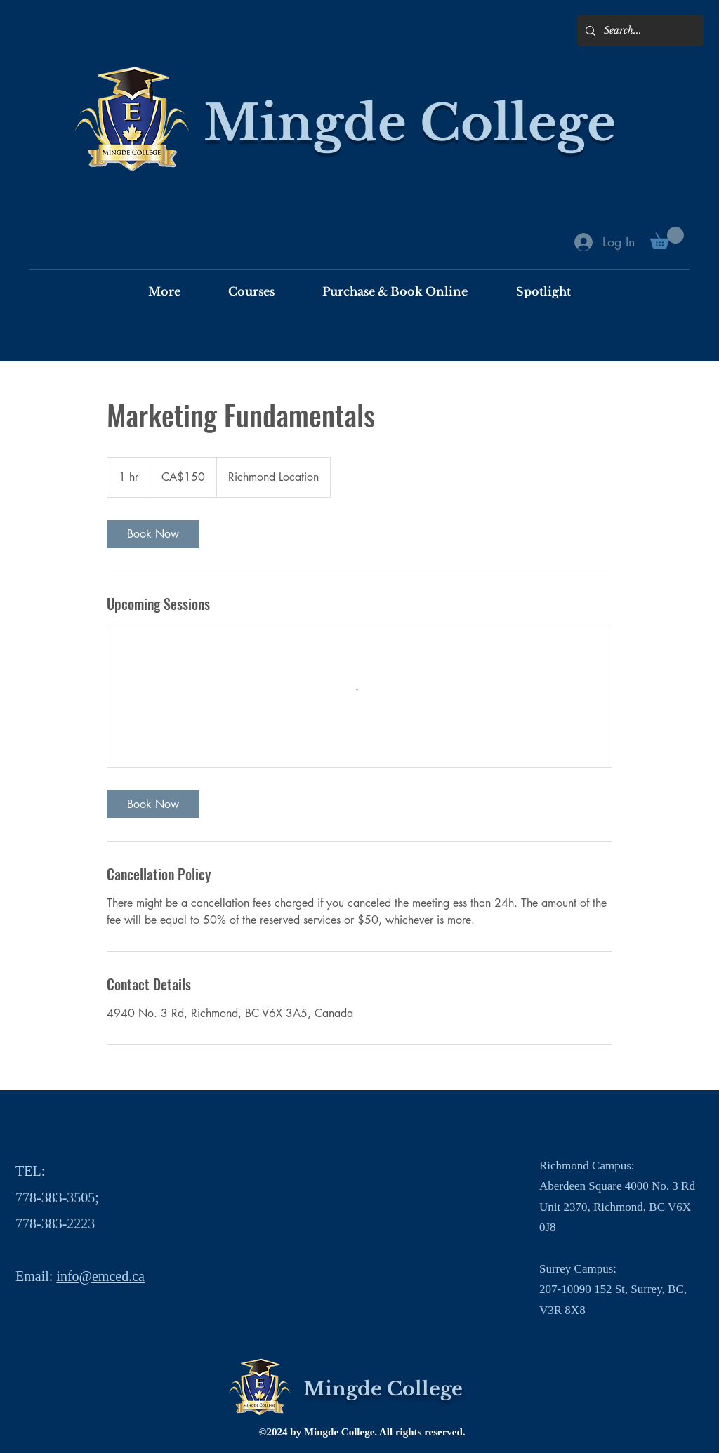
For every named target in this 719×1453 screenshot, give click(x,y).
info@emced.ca (100, 1276)
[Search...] (639, 30)
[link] (153, 534)
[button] (667, 238)
